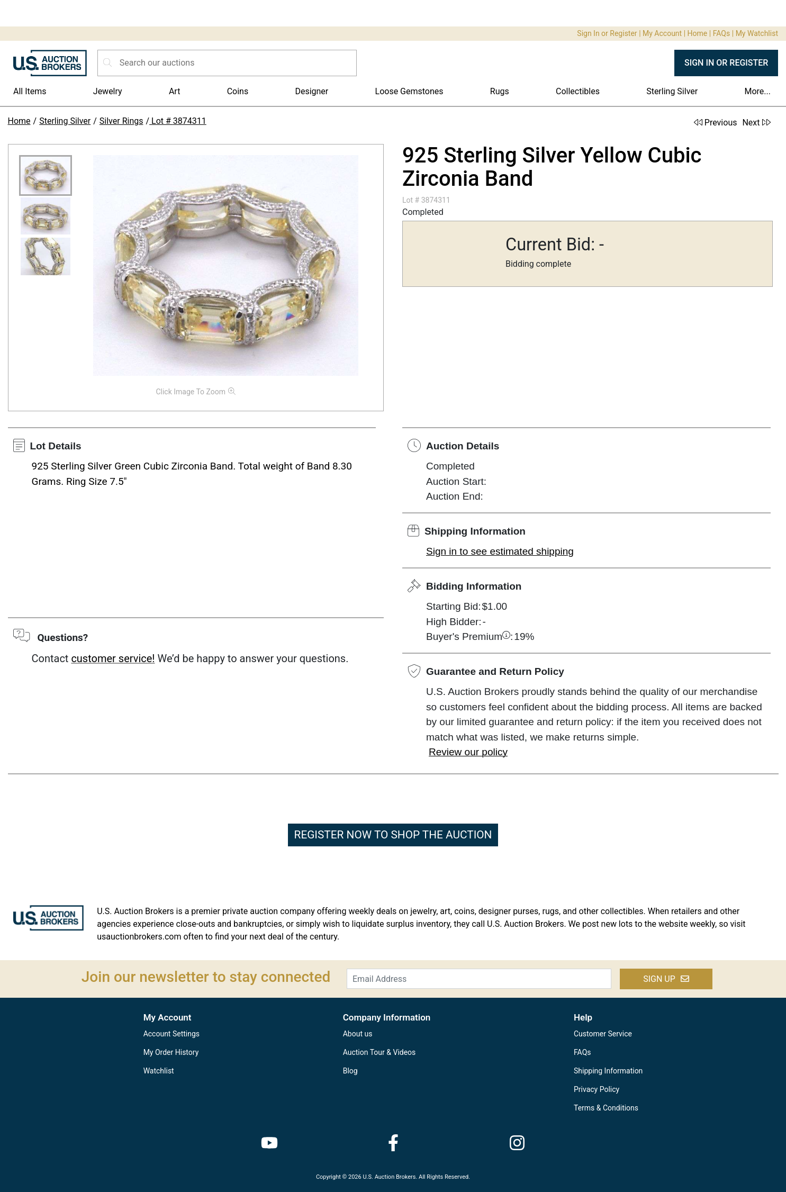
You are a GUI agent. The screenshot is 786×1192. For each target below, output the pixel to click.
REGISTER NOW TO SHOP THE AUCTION (393, 834)
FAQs (721, 33)
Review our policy (468, 751)
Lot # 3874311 (177, 121)
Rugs (499, 91)
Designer (311, 91)
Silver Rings (121, 121)
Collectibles (578, 91)
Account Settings (171, 1034)
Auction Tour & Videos (379, 1052)
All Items (30, 91)
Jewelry (107, 91)
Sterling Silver (672, 91)
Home (698, 33)
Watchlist (158, 1071)
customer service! (113, 658)
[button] (45, 175)
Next (756, 123)
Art (174, 91)
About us (358, 1034)
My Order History (171, 1052)
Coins (238, 91)
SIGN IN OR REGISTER (726, 63)
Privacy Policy (596, 1089)
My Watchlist (757, 33)
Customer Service (603, 1034)
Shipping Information (608, 1071)
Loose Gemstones (409, 91)
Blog (350, 1071)
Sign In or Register (607, 33)
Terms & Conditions (606, 1108)
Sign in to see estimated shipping (500, 551)
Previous (715, 123)
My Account (662, 33)
